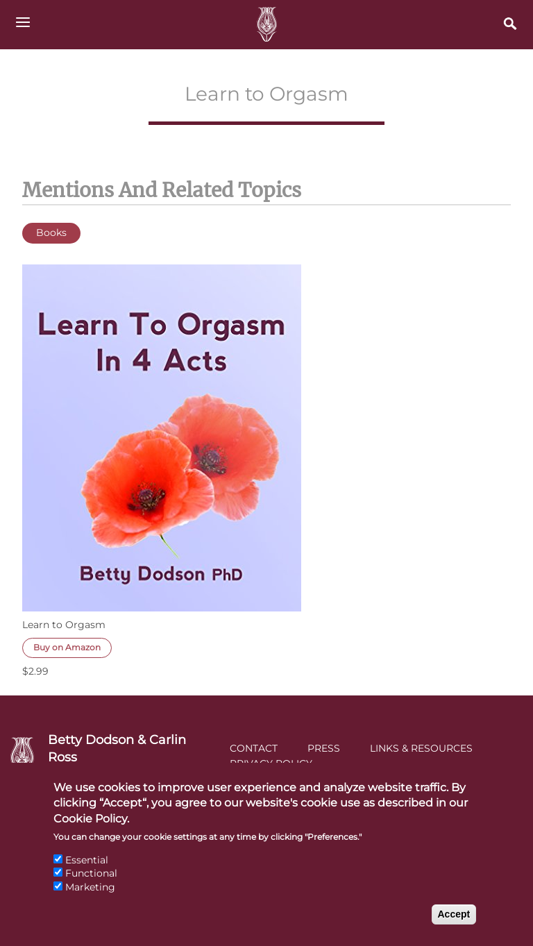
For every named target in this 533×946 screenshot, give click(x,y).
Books (51, 232)
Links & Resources (421, 748)
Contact (254, 748)
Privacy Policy (271, 763)
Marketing (90, 897)
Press (323, 748)
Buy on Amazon (67, 647)
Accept (454, 924)
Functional (91, 883)
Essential (86, 870)
